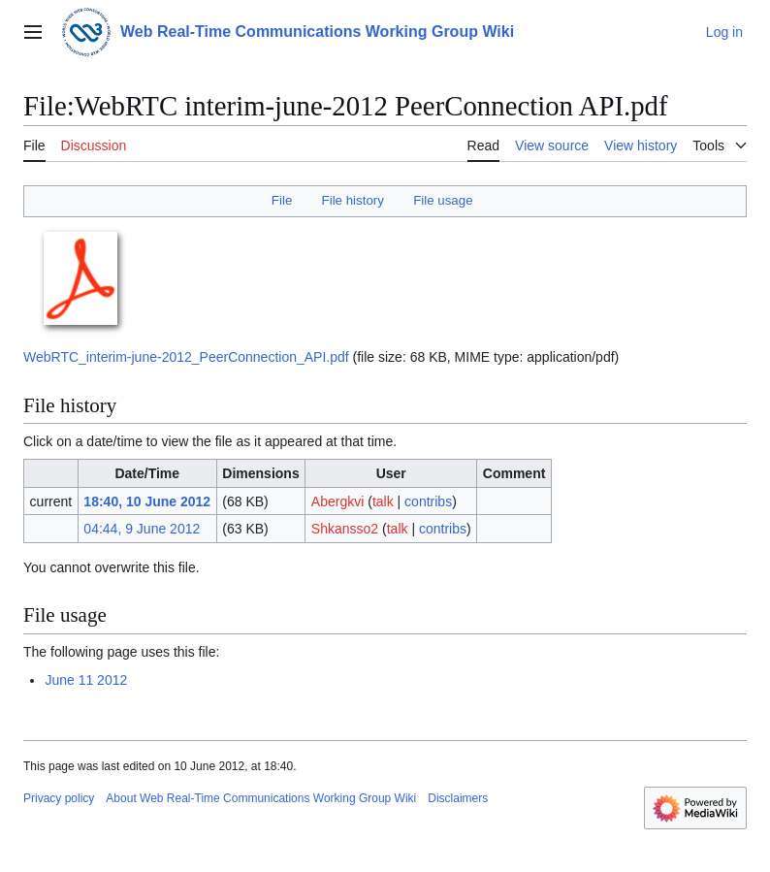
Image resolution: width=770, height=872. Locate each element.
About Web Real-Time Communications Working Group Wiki (261, 798)
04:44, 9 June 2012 (141, 528)
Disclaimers (458, 798)
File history (353, 200)
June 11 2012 (86, 680)
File (282, 200)
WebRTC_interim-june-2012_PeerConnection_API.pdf (186, 357)
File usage (442, 200)
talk (383, 501)
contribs (428, 501)
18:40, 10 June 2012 (146, 501)
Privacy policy (58, 798)
